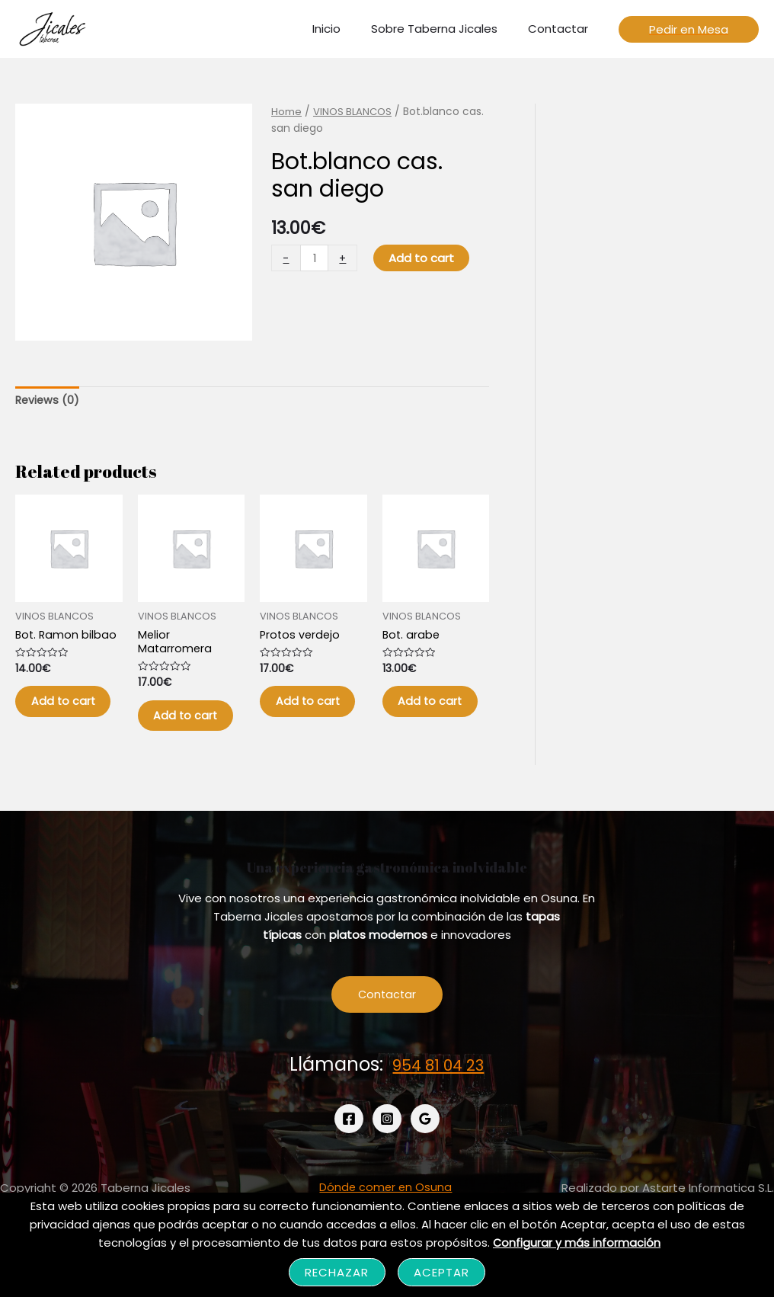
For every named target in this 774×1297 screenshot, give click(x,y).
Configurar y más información (577, 1243)
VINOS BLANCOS (353, 111)
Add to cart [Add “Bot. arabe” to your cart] (428, 717)
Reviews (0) (48, 401)
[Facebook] (348, 1148)
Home (286, 111)
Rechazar (337, 1272)
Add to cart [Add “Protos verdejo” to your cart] (305, 717)
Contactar (387, 1024)
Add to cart (423, 258)
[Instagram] (387, 1148)
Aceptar (442, 1272)
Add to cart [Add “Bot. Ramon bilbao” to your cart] (61, 717)
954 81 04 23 (438, 1093)
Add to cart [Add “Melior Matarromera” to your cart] (184, 732)
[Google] (425, 1148)
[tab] (48, 401)
